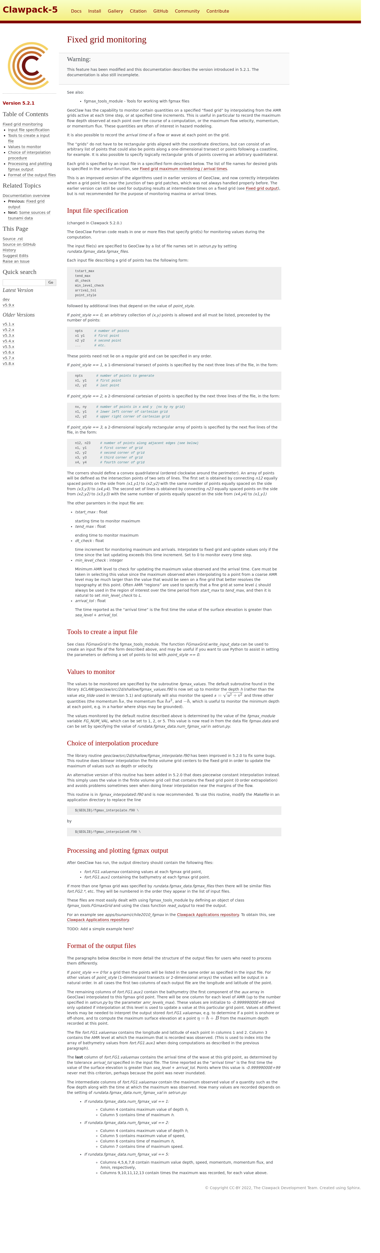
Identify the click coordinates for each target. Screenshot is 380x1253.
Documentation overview (26, 195)
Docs (76, 11)
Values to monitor (24, 147)
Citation (138, 11)
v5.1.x (8, 324)
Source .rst (13, 239)
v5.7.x (8, 358)
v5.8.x (8, 363)
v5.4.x (8, 341)
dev (6, 299)
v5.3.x (8, 335)
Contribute (217, 11)
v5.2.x (8, 330)
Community (187, 11)
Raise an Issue (16, 261)
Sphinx (353, 1188)
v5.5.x (8, 347)
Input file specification (29, 130)
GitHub (160, 11)
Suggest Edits (15, 256)
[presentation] (228, 695)
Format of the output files (32, 175)
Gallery (115, 11)
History (9, 250)
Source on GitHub (19, 244)
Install (94, 11)
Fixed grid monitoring (23, 124)
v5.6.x (8, 352)
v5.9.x (8, 305)
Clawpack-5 (30, 10)
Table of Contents (25, 114)
